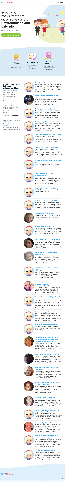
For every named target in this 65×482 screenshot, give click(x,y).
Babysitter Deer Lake (8, 103)
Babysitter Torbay (7, 105)
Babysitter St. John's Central (10, 90)
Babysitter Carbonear (8, 98)
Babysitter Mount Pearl (8, 92)
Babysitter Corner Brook (9, 94)
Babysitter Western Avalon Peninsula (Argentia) (12, 111)
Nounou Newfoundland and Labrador (12, 118)
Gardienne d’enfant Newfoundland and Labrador (11, 121)
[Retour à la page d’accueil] (7, 3)
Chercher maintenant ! (11, 35)
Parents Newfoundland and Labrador (12, 127)
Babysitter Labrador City (9, 96)
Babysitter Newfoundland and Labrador (10, 124)
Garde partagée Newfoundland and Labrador (11, 130)
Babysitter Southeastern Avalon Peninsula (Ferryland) (10, 107)
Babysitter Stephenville (8, 100)
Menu (60, 2)
